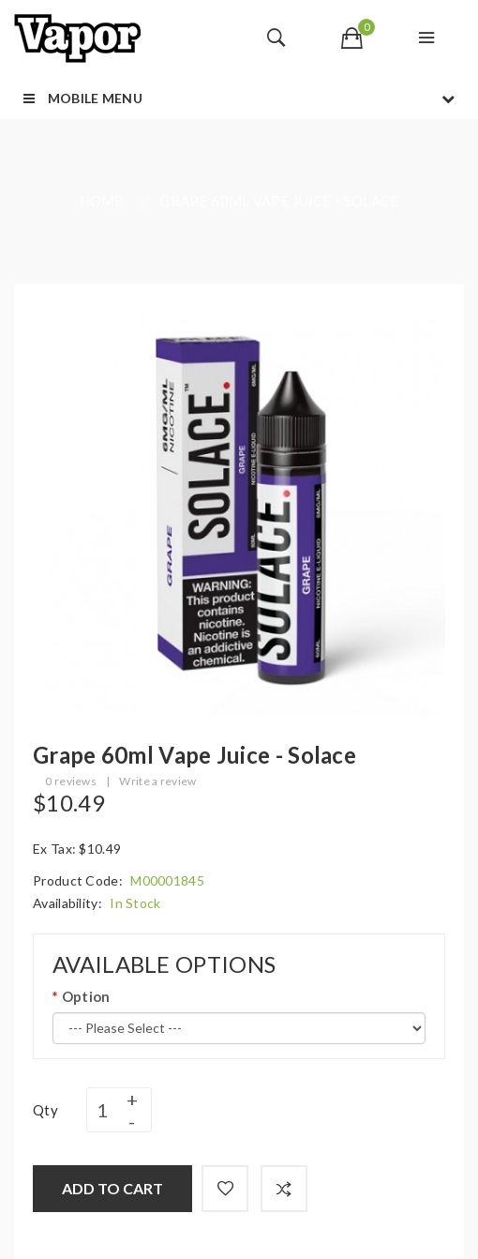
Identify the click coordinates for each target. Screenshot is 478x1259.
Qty (45, 1109)
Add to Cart (112, 1188)
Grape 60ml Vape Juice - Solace (278, 200)
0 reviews (71, 781)
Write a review (157, 781)
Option (86, 996)
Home (102, 200)
